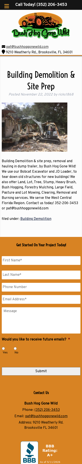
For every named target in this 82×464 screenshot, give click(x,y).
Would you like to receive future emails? (36, 339)
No (16, 353)
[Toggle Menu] (6, 6)
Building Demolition (35, 219)
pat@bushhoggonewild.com (27, 47)
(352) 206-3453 (47, 410)
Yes (5, 353)
